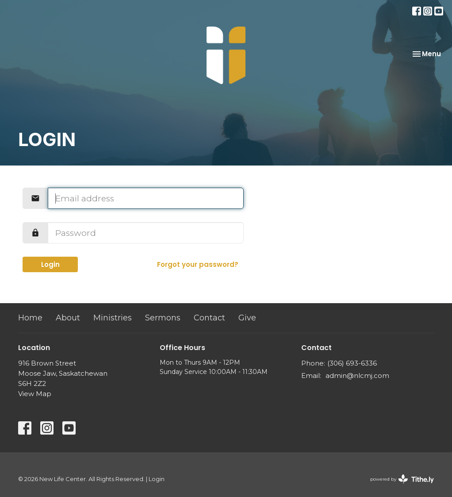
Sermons (162, 318)
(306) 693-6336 (352, 363)
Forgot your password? (197, 264)
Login (50, 264)
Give (247, 318)
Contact (209, 318)
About (68, 318)
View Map (34, 393)
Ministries (112, 318)
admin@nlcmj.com (357, 375)
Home (30, 318)
